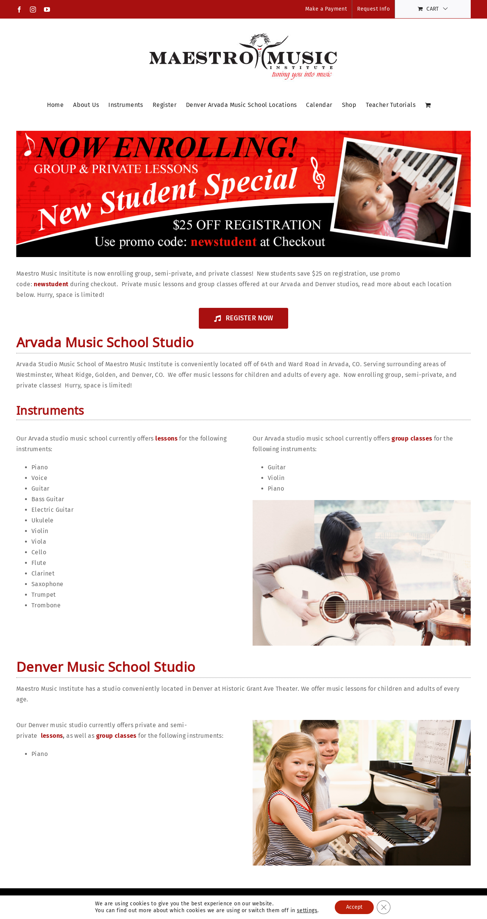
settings (307, 910)
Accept (354, 907)
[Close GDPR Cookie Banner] (383, 907)
